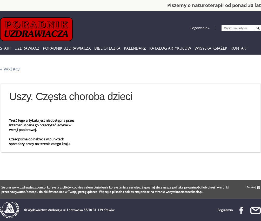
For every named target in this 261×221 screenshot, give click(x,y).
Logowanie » (200, 27)
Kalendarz (135, 48)
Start (5, 48)
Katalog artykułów (170, 48)
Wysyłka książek (211, 48)
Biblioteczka (107, 48)
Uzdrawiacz (27, 48)
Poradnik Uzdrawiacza (67, 48)
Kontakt (239, 48)
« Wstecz (10, 69)
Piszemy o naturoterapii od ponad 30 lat (214, 5)
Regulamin (225, 210)
